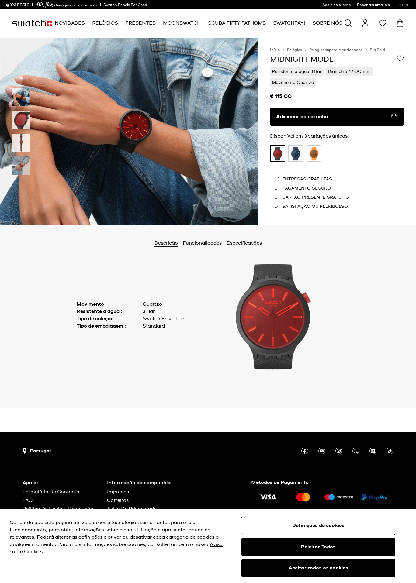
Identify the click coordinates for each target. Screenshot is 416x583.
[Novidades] (70, 23)
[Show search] (348, 23)
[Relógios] (105, 23)
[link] (44, 5)
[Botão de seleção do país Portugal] (37, 451)
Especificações (244, 243)
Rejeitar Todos (318, 546)
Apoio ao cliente (336, 5)
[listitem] (277, 155)
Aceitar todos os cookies (318, 567)
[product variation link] (277, 153)
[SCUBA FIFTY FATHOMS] (237, 23)
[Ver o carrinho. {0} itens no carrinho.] (400, 23)
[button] (383, 23)
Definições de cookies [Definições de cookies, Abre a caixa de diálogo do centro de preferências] (318, 525)
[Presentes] (140, 23)
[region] (337, 131)
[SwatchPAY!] (289, 23)
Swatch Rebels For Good (125, 5)
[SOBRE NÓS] (327, 23)
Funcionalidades (202, 243)
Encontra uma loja (373, 5)
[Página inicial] (32, 23)
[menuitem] (69, 23)
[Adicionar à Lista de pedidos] (400, 59)
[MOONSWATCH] (182, 23)
